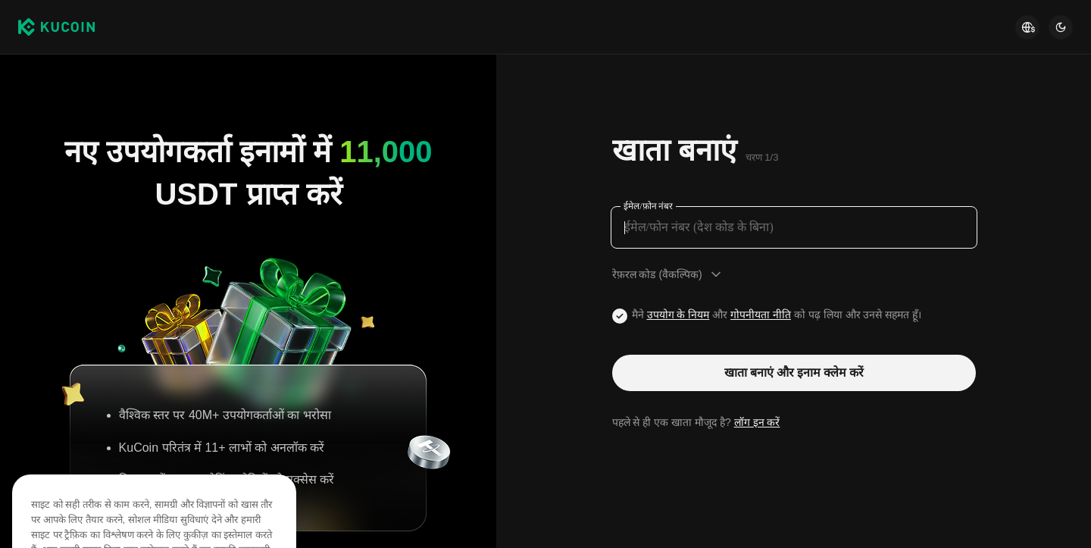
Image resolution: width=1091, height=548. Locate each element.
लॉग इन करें (757, 422)
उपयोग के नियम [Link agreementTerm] (678, 314)
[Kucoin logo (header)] (56, 27)
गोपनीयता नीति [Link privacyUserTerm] (760, 314)
